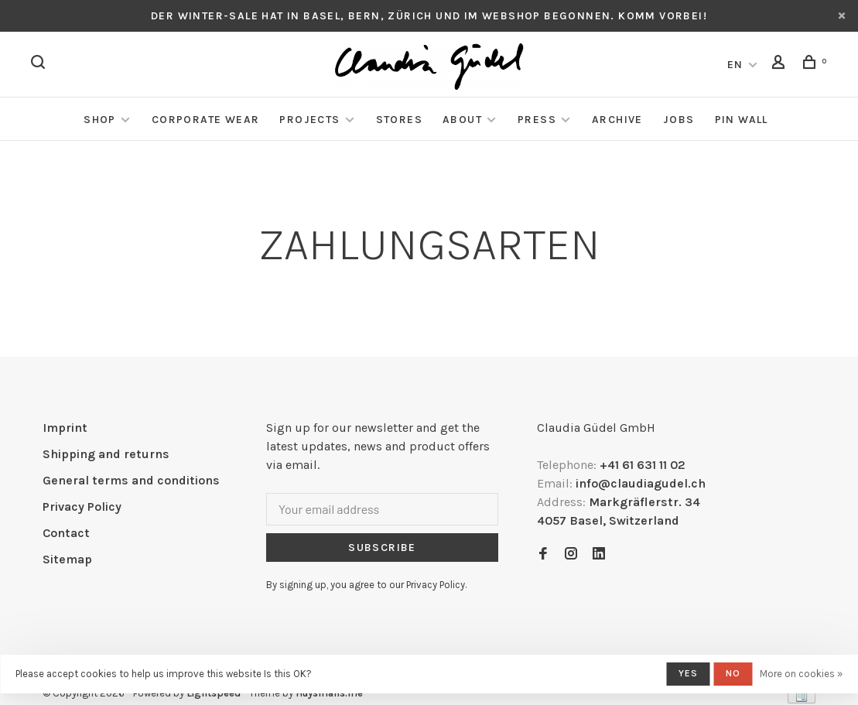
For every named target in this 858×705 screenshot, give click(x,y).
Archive (617, 119)
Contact (66, 532)
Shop (100, 119)
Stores (399, 119)
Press (537, 119)
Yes (689, 673)
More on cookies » (801, 673)
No (733, 673)
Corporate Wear (206, 119)
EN (735, 64)
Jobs (679, 119)
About (462, 119)
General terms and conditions (131, 480)
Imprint (65, 427)
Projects (309, 119)
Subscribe (382, 547)
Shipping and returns (106, 454)
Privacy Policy (82, 506)
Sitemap (67, 559)
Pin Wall (741, 119)
